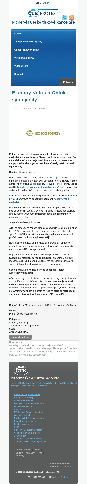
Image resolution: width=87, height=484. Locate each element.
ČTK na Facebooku (60, 463)
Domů (17, 33)
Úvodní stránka (23, 450)
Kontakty (30, 453)
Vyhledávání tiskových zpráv (49, 383)
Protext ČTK (16, 383)
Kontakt (18, 74)
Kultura (17, 409)
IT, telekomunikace (23, 406)
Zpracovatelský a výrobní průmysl (30, 441)
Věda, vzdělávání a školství (27, 433)
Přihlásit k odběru (20, 337)
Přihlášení (67, 82)
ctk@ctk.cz (63, 477)
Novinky (20, 456)
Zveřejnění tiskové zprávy (28, 41)
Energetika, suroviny (23, 397)
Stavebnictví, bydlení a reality (28, 430)
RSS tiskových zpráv (26, 386)
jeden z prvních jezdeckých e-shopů (39, 187)
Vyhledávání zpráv (24, 58)
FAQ (40, 453)
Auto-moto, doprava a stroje (27, 394)
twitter (64, 17)
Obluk (49, 177)
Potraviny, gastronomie (25, 421)
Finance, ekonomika (23, 400)
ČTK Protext (43, 13)
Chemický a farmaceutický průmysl (30, 403)
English (46, 3)
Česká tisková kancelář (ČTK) (47, 472)
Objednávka (42, 386)
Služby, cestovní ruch (24, 424)
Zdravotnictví (20, 436)
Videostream (21, 66)
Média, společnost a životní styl (29, 412)
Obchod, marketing (23, 415)
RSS (71, 17)
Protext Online (29, 383)
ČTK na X (55, 466)
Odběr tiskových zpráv (26, 49)
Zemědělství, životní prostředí (28, 439)
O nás (37, 450)
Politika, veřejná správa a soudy (29, 418)
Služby (19, 453)
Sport (16, 427)
